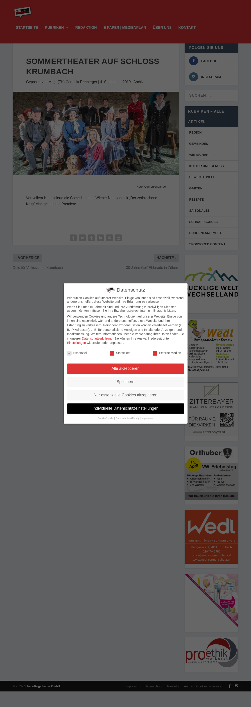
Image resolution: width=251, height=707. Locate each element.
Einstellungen (76, 339)
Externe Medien (167, 349)
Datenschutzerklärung (97, 335)
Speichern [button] (125, 378)
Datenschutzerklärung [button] (128, 414)
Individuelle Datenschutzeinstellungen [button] (125, 405)
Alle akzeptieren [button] (125, 365)
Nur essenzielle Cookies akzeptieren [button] (125, 391)
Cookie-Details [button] (106, 414)
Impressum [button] (147, 414)
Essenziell (77, 349)
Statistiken (120, 349)
